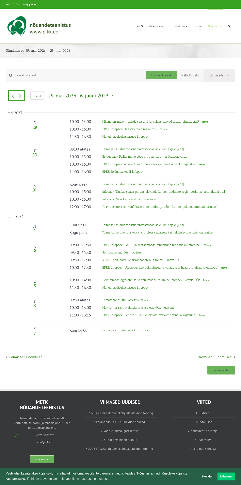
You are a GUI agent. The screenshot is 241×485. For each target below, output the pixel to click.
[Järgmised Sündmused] (19, 96)
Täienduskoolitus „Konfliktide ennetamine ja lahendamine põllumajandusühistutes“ (159, 207)
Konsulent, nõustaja (204, 431)
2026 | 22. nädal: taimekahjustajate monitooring (120, 413)
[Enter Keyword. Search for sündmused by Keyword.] (81, 75)
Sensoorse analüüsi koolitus (121, 252)
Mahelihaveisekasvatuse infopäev (125, 136)
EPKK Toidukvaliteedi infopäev (123, 171)
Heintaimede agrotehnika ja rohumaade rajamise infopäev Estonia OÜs (151, 280)
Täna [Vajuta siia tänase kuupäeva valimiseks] (37, 95)
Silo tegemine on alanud (120, 440)
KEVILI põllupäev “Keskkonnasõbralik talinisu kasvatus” (141, 260)
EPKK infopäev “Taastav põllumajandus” (130, 129)
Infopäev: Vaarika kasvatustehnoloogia (129, 199)
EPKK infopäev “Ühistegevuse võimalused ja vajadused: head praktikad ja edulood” (160, 267)
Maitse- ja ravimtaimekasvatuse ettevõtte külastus (138, 307)
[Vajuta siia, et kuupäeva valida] (81, 95)
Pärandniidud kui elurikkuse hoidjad (120, 422)
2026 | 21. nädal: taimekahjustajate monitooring (120, 449)
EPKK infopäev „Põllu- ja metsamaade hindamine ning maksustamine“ (152, 245)
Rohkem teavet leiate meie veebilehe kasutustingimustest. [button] (68, 478)
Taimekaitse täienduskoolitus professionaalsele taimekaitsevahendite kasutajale (157, 232)
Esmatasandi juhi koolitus (121, 300)
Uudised (204, 413)
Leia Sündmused (161, 75)
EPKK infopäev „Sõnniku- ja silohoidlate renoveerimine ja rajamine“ (149, 315)
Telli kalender (221, 370)
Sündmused (204, 422)
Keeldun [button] (208, 476)
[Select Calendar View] (219, 75)
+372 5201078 (45, 435)
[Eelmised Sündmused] (13, 96)
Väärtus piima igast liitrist (121, 431)
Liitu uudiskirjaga (204, 449)
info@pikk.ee (29, 4)
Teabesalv (204, 440)
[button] (229, 26)
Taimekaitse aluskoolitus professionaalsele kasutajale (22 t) (143, 149)
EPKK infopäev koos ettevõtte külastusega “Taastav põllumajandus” (149, 164)
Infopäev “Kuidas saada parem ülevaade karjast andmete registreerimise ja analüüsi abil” (164, 191)
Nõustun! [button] (226, 476)
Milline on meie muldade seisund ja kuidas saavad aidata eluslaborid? (151, 121)
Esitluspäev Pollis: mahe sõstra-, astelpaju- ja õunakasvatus (144, 156)
